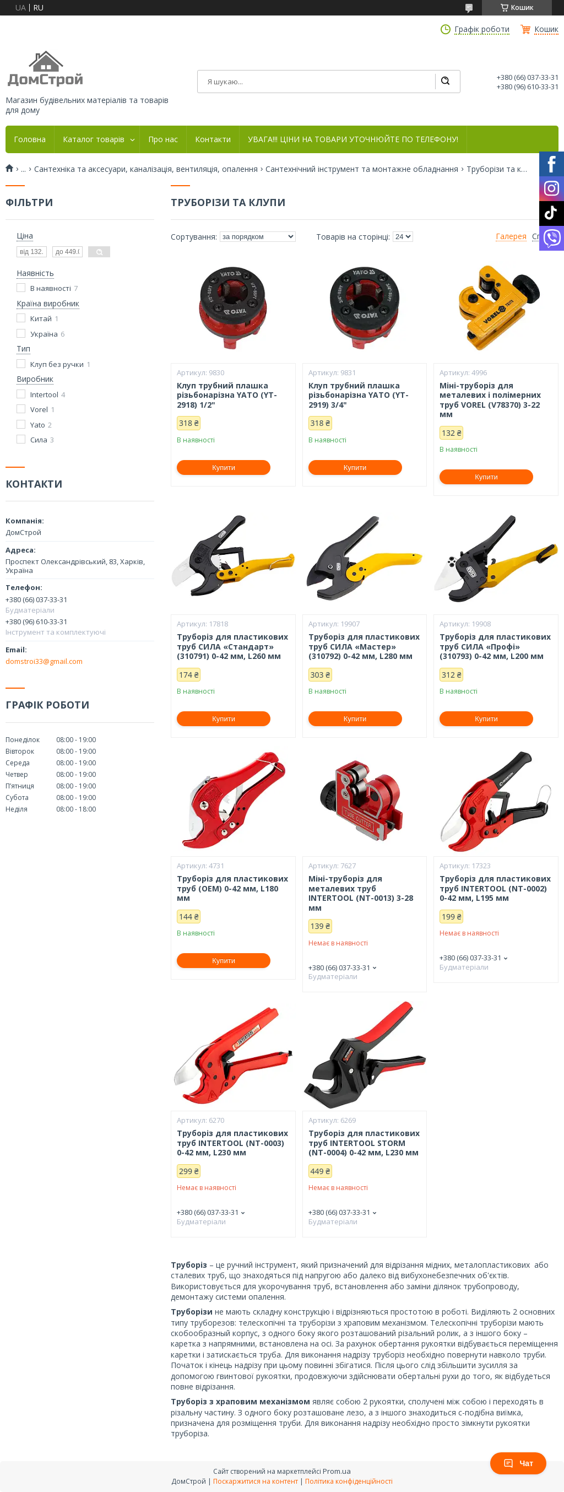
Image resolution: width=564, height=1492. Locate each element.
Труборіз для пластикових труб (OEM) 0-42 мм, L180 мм (232, 888)
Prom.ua (337, 1471)
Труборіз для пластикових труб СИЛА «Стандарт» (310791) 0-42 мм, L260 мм (232, 646)
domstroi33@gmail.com (44, 661)
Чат (518, 1463)
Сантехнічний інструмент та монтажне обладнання (361, 169)
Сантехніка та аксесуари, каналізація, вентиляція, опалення (146, 169)
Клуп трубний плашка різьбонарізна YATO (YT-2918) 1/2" (227, 395)
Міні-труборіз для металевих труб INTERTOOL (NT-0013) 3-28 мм (360, 893)
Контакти (213, 139)
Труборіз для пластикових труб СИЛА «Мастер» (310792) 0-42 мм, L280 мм (364, 646)
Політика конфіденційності (349, 1481)
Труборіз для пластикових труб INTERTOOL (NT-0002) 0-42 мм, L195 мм (495, 888)
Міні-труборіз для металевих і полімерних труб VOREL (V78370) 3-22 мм (490, 400)
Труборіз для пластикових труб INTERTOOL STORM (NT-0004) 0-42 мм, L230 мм (364, 1143)
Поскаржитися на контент (255, 1481)
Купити (223, 467)
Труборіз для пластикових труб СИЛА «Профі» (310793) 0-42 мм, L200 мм (495, 646)
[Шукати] (445, 81)
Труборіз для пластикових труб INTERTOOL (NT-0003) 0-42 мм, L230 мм (232, 1143)
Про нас (163, 139)
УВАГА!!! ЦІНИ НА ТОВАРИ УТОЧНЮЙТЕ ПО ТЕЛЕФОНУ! (353, 139)
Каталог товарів (93, 139)
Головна (30, 139)
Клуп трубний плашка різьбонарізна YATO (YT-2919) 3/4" (358, 395)
